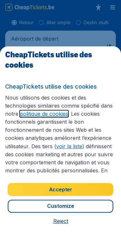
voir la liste (69, 146)
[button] (60, 221)
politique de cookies (44, 114)
